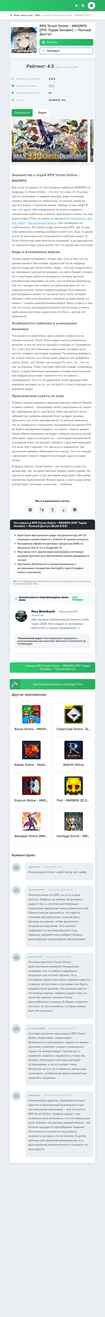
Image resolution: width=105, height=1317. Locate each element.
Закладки (51, 50)
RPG (51, 86)
